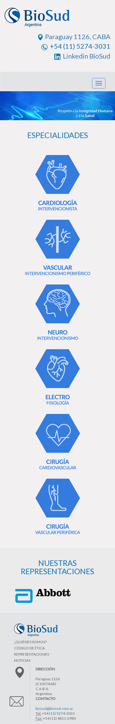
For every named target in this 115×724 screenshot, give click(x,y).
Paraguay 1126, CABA (74, 36)
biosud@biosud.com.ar (54, 708)
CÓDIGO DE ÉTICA (29, 648)
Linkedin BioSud (82, 56)
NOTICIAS (22, 660)
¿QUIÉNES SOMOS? (30, 642)
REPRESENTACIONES (31, 654)
